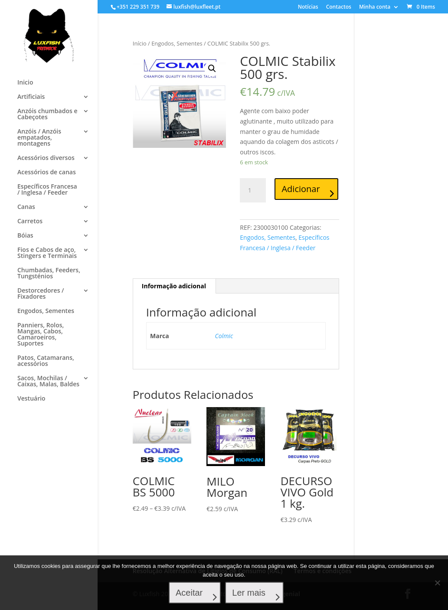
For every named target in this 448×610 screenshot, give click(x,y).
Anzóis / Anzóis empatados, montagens (39, 137)
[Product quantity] (253, 190)
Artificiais (31, 97)
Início (140, 43)
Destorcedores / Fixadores (40, 293)
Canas (26, 207)
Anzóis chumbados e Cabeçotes (47, 114)
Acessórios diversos (46, 158)
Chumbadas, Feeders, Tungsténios (48, 273)
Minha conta (374, 7)
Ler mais (248, 592)
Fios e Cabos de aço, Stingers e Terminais (47, 253)
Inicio (25, 82)
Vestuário (31, 398)
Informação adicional (174, 286)
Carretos (30, 221)
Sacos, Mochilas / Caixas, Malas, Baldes (48, 381)
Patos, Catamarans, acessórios (45, 361)
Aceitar (189, 592)
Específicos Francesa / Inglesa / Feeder (47, 189)
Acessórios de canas (46, 172)
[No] (437, 582)
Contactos (338, 7)
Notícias (308, 7)
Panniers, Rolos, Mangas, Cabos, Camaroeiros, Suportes (40, 334)
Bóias (25, 235)
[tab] (174, 286)
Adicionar (300, 189)
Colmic (224, 336)
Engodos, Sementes (45, 311)
